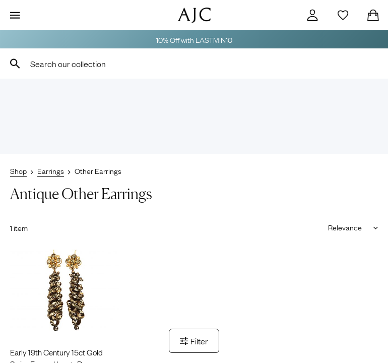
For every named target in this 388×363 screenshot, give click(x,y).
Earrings (50, 170)
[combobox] (194, 63)
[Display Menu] (15, 15)
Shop (18, 170)
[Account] (312, 15)
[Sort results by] (349, 226)
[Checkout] (373, 15)
